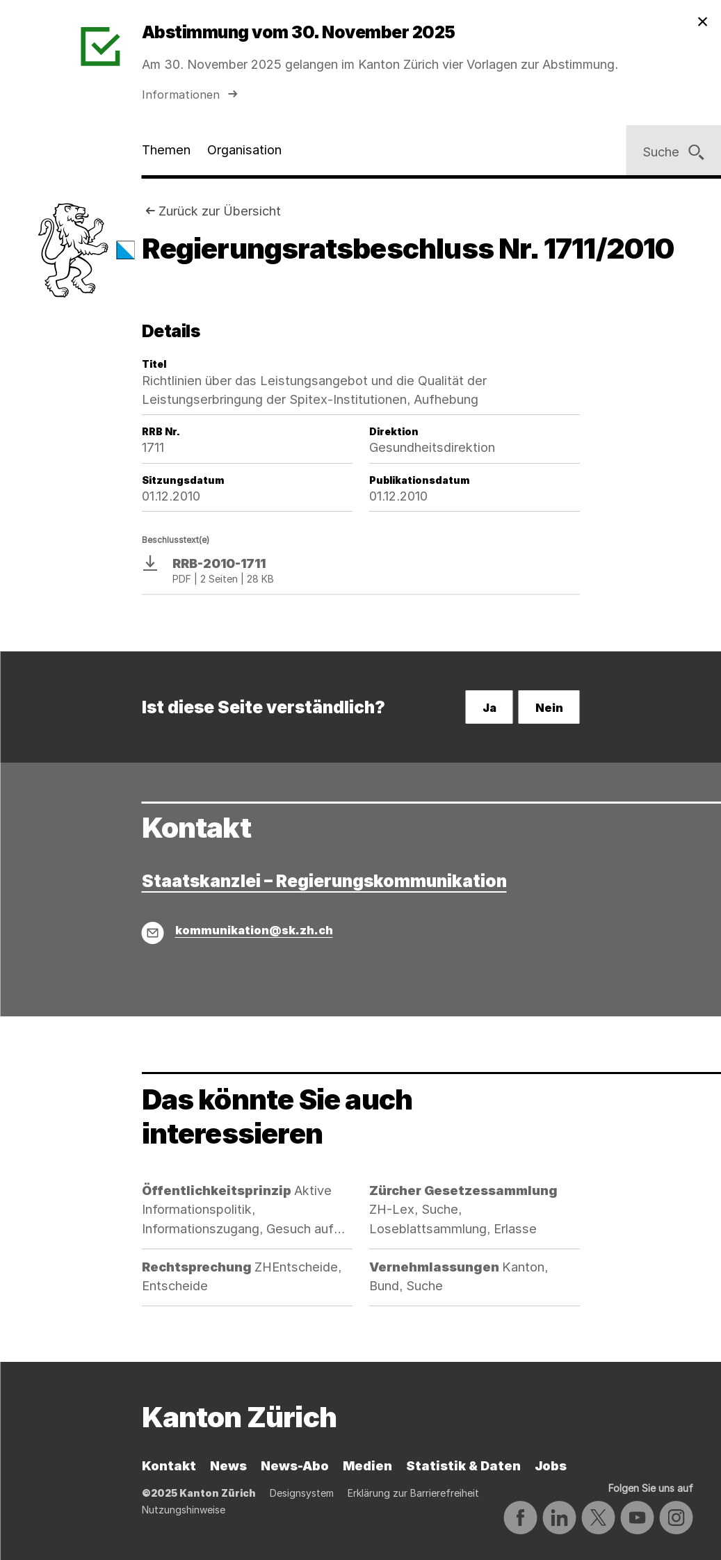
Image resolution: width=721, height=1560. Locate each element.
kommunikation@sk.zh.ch (254, 930)
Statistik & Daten (463, 1465)
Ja (489, 708)
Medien (367, 1465)
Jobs (551, 1465)
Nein (549, 708)
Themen (166, 149)
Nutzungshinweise (183, 1510)
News (228, 1465)
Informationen (191, 94)
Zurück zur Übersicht (220, 210)
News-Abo (295, 1465)
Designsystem (302, 1493)
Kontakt (169, 1465)
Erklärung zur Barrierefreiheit (413, 1493)
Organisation (244, 149)
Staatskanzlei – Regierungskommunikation (324, 881)
